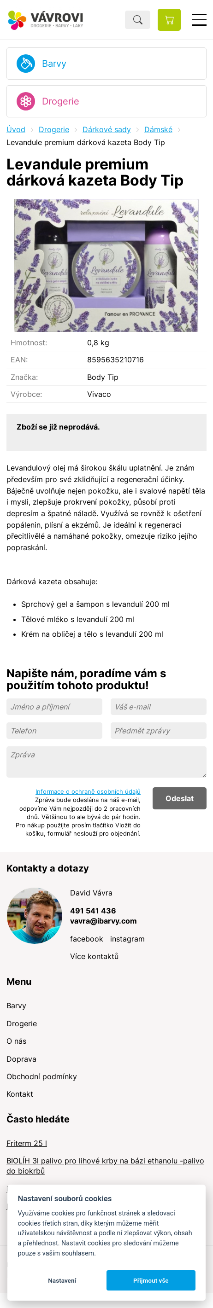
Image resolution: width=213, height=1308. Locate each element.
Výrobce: (26, 394)
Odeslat (180, 798)
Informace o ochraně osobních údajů (88, 791)
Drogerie (60, 101)
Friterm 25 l (26, 1143)
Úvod (15, 129)
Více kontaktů (94, 956)
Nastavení (62, 1280)
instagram (127, 938)
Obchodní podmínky (41, 1076)
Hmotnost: (29, 342)
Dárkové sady (107, 129)
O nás (16, 1041)
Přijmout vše (151, 1280)
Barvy (54, 63)
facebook (86, 938)
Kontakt (19, 1094)
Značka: (24, 377)
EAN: (19, 359)
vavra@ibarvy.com (103, 920)
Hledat (137, 20)
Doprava (21, 1059)
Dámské (158, 129)
